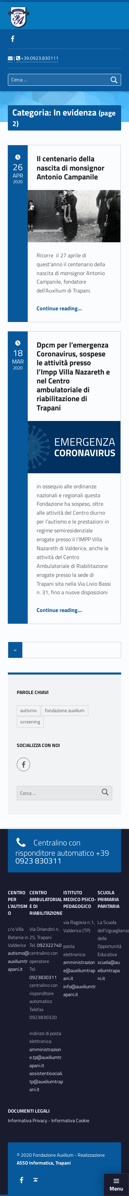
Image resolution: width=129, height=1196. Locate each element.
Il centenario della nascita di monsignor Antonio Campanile (70, 167)
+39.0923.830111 (37, 58)
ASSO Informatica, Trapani (44, 1163)
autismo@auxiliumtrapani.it (18, 961)
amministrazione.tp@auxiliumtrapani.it (45, 1057)
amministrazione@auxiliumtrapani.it (79, 970)
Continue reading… (59, 308)
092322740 (49, 945)
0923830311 (43, 977)
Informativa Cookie (70, 1120)
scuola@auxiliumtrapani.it (109, 970)
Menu (116, 1188)
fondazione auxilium (65, 710)
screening (30, 721)
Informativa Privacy (27, 1120)
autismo (28, 710)
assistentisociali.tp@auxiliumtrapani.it (46, 1081)
